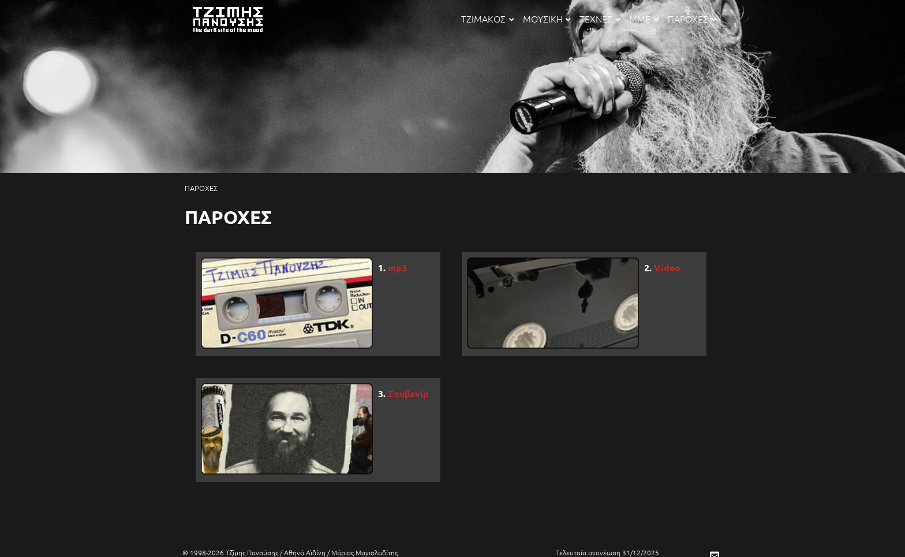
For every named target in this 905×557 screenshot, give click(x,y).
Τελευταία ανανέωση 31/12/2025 (607, 552)
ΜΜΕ (643, 18)
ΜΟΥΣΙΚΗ (546, 18)
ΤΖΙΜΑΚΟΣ (487, 18)
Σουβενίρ (408, 393)
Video (667, 267)
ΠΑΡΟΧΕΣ (692, 18)
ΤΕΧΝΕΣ (599, 18)
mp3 (397, 267)
